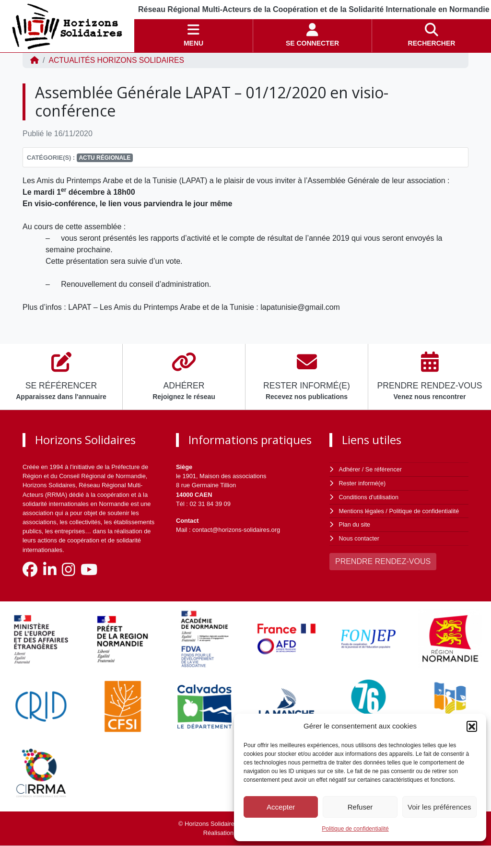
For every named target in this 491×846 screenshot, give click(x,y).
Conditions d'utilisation (369, 496)
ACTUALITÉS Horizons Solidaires (117, 60)
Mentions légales (362, 510)
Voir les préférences (439, 807)
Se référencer (384, 469)
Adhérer (350, 469)
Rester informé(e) (363, 482)
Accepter (281, 807)
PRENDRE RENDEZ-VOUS (383, 559)
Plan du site (355, 523)
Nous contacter (359, 536)
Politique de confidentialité (355, 828)
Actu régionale (104, 157)
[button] (472, 726)
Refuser (360, 807)
